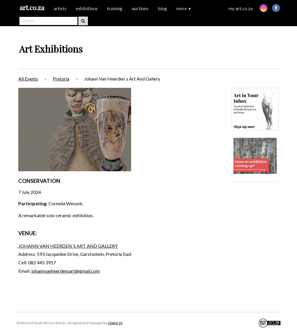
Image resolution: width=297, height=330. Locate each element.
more (183, 8)
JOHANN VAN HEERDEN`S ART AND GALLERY (68, 246)
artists (60, 8)
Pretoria (61, 78)
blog (162, 8)
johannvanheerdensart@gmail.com (65, 271)
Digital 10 (115, 323)
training (114, 8)
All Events (28, 78)
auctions (140, 8)
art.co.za (31, 7)
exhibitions (87, 8)
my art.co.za (241, 8)
